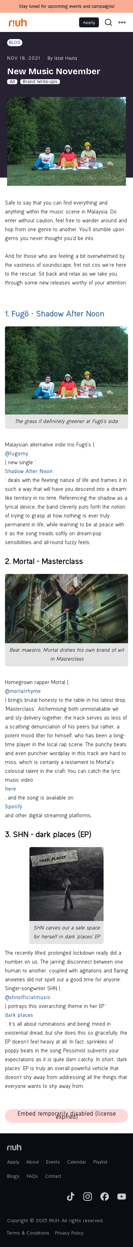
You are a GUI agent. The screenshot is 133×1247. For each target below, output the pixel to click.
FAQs (32, 1176)
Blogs (13, 1176)
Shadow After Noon (28, 472)
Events (53, 1162)
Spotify (13, 807)
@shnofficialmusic (28, 998)
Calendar (76, 1162)
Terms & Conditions (28, 1233)
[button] (122, 22)
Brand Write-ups (40, 82)
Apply (89, 22)
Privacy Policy (69, 1233)
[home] (17, 22)
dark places (19, 1015)
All (12, 82)
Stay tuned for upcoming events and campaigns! (66, 6)
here (10, 789)
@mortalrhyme (23, 691)
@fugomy (16, 454)
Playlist (100, 1162)
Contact (53, 1176)
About (32, 1162)
